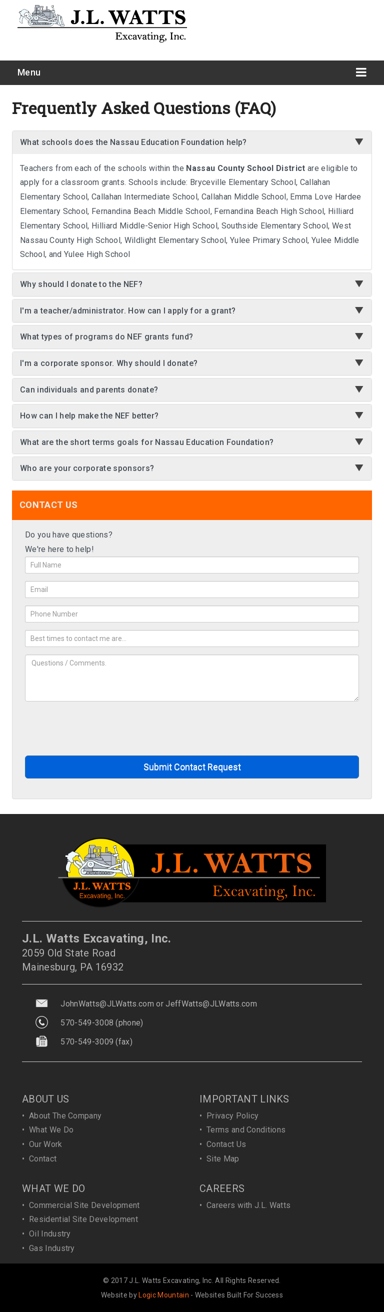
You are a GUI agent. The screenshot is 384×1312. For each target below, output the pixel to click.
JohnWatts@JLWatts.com (107, 1003)
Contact (42, 1159)
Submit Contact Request (192, 767)
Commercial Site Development (84, 1205)
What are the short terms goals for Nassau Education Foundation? (147, 442)
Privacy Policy (232, 1115)
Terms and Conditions (246, 1129)
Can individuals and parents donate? (89, 389)
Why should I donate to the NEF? (81, 284)
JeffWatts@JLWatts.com (211, 1003)
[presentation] (101, 728)
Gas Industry (52, 1248)
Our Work (45, 1144)
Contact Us (226, 1144)
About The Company (65, 1115)
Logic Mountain (163, 1295)
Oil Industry (50, 1233)
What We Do (51, 1129)
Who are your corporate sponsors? (87, 468)
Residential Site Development (83, 1219)
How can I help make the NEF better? (89, 415)
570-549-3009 (87, 1041)
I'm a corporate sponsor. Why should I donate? (109, 363)
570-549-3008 (87, 1023)
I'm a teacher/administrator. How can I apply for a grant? (128, 311)
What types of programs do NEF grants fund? (106, 337)
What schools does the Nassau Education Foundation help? (133, 142)
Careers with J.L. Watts (248, 1205)
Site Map (223, 1159)
